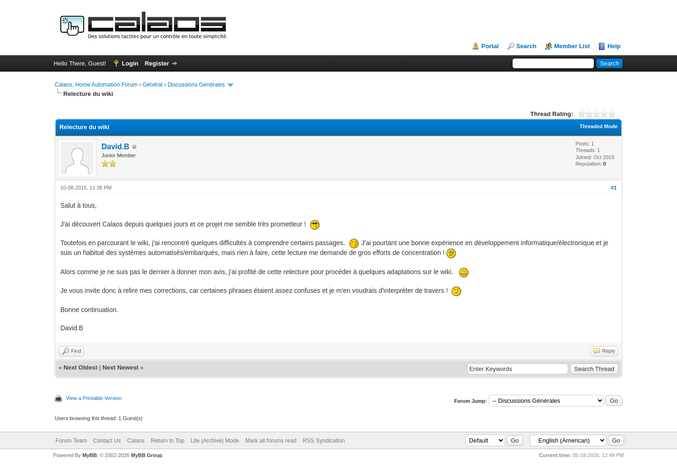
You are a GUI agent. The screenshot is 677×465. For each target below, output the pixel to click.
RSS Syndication (324, 440)
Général (153, 84)
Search (526, 46)
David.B (115, 147)
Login (130, 63)
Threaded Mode (599, 126)
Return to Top (168, 440)
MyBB (89, 455)
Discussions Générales (196, 84)
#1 (614, 187)
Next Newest (120, 367)
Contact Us (107, 440)
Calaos (135, 440)
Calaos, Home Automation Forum (96, 84)
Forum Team (71, 440)
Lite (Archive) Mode (215, 440)
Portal (490, 46)
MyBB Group (146, 455)
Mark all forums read (270, 440)
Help (613, 46)
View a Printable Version (93, 398)
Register (157, 63)
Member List (572, 46)
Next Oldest (80, 367)
